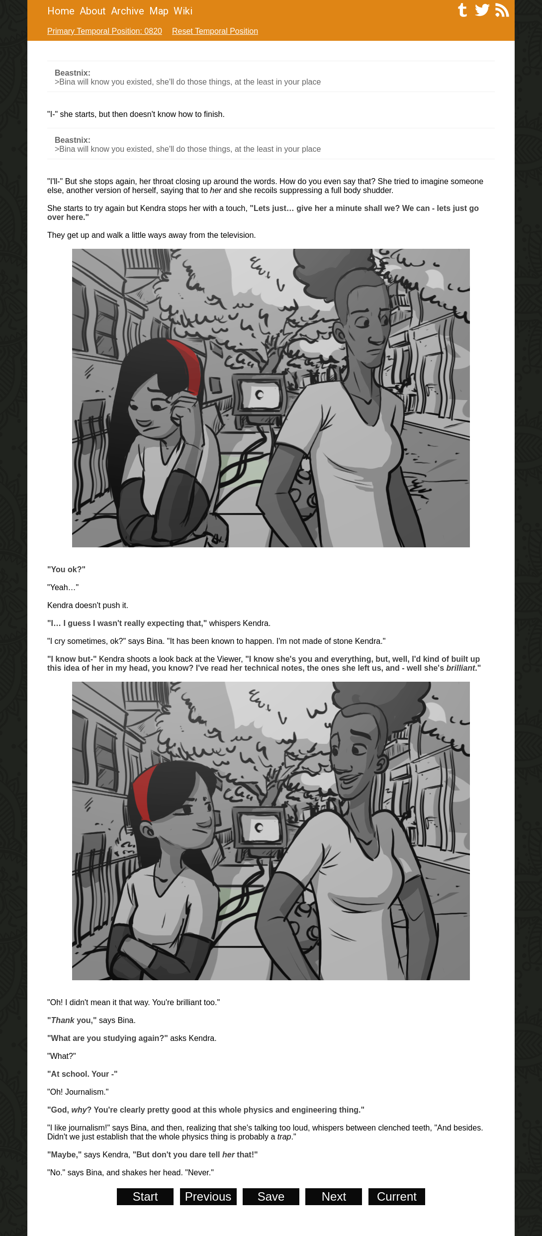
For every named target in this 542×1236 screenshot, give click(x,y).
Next (334, 1196)
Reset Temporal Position (215, 31)
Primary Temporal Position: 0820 (104, 31)
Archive (127, 11)
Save (271, 1196)
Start (145, 1196)
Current (397, 1196)
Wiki (183, 11)
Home (61, 11)
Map (159, 11)
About (93, 11)
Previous (208, 1196)
